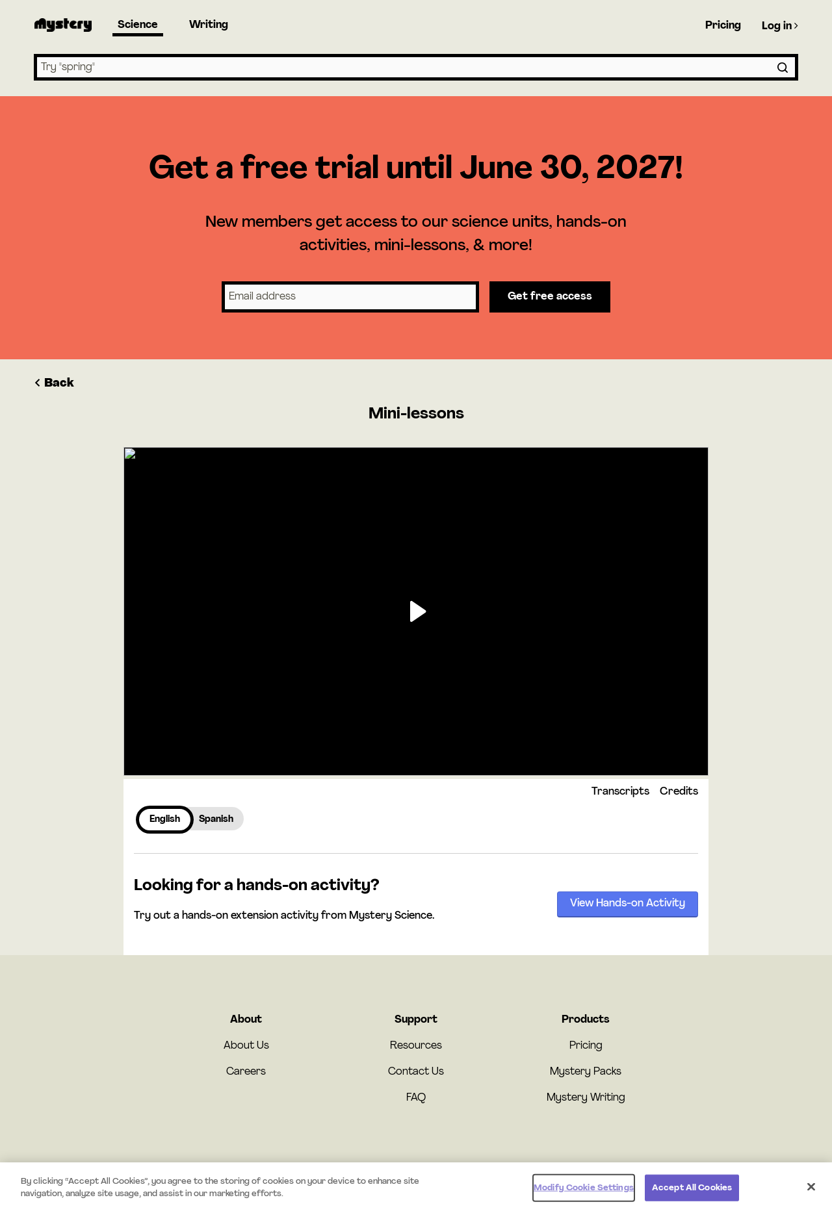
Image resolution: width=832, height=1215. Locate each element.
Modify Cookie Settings (584, 1192)
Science (138, 25)
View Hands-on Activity (627, 904)
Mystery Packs (585, 1072)
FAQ (416, 1098)
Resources (416, 1046)
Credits (679, 792)
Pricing (723, 26)
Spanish (216, 820)
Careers (246, 1072)
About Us (246, 1046)
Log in (780, 26)
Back (54, 383)
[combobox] (416, 67)
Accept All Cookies (692, 1192)
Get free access (550, 297)
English (165, 820)
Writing (208, 25)
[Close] (811, 1191)
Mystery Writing (586, 1098)
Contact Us (416, 1072)
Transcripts (620, 792)
